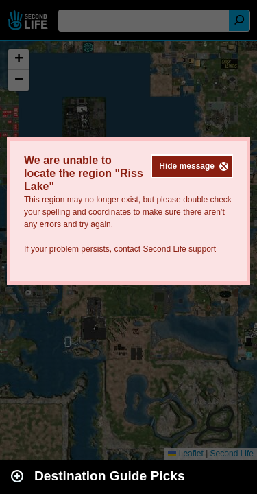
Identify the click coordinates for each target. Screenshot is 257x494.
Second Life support (179, 249)
